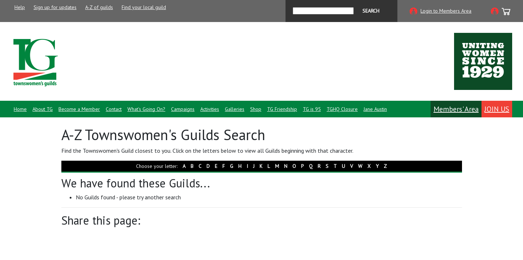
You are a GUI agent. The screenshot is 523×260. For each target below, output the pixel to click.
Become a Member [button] (79, 109)
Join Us (496, 109)
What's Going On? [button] (146, 109)
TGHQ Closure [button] (342, 109)
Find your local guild (144, 7)
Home (20, 109)
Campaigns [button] (183, 109)
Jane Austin (375, 109)
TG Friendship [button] (282, 109)
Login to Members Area (445, 11)
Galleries (234, 109)
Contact (114, 109)
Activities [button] (209, 109)
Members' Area (456, 109)
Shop (255, 109)
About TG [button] (42, 109)
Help (19, 7)
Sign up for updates (55, 7)
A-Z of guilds (99, 7)
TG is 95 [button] (312, 109)
